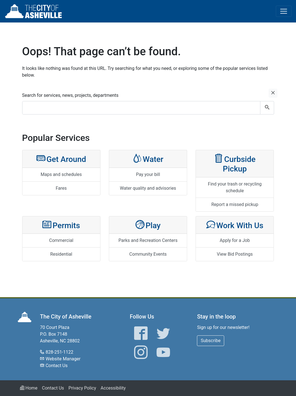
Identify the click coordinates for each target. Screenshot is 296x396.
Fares (61, 188)
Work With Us (234, 225)
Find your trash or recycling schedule (235, 187)
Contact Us (56, 365)
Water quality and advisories (148, 188)
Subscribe (211, 340)
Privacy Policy (82, 388)
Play (148, 225)
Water (148, 159)
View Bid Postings (235, 254)
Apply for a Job (235, 240)
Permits (61, 225)
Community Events (148, 254)
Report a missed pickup (234, 204)
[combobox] (148, 108)
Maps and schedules (61, 174)
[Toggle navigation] (284, 11)
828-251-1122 (59, 352)
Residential (61, 254)
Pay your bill (148, 174)
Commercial (61, 240)
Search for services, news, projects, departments (70, 95)
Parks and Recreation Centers (147, 240)
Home (29, 388)
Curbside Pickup (235, 163)
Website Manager (62, 358)
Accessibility (113, 388)
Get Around (61, 159)
